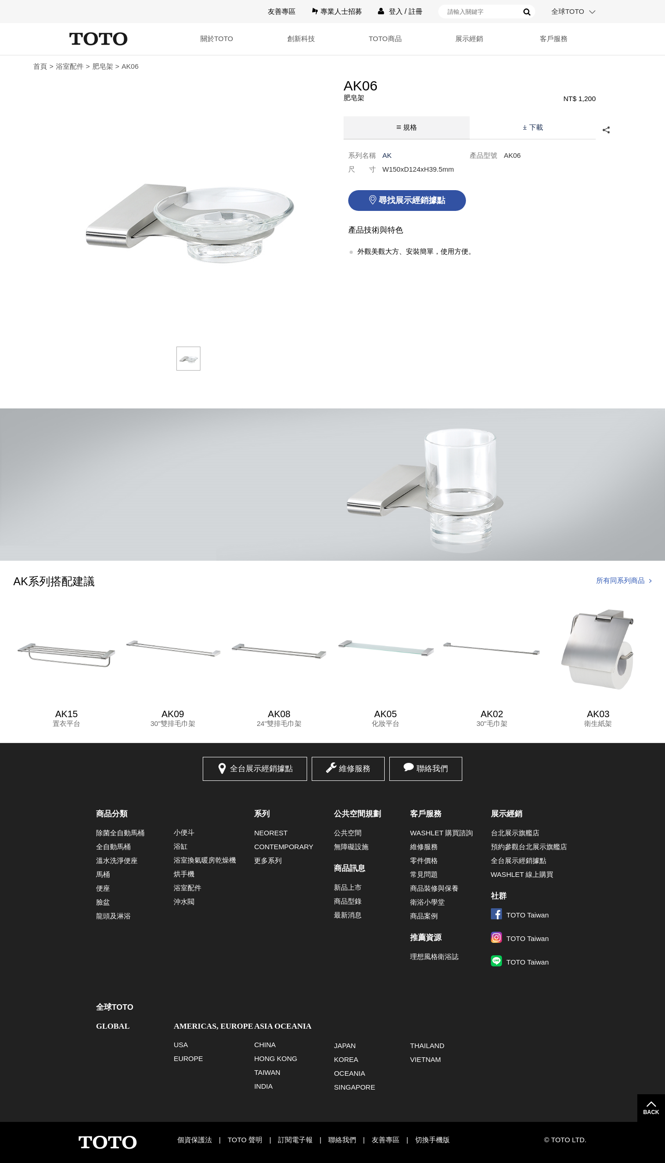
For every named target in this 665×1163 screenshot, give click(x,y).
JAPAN (345, 1045)
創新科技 (301, 38)
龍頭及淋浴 (113, 916)
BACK (651, 1112)
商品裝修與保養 (434, 888)
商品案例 (424, 916)
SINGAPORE (354, 1087)
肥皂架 (102, 66)
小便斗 (184, 832)
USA (181, 1045)
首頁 (40, 66)
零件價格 (424, 860)
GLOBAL (113, 1026)
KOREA (346, 1059)
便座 (103, 888)
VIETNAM (425, 1059)
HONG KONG (275, 1058)
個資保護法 (194, 1140)
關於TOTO (216, 38)
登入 (396, 11)
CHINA (265, 1045)
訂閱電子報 (295, 1140)
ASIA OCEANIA (282, 1026)
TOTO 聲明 (245, 1140)
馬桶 (103, 874)
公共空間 (348, 833)
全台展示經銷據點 (261, 768)
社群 (499, 896)
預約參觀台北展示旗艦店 (529, 847)
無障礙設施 (351, 847)
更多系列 (268, 860)
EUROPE (188, 1058)
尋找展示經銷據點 (412, 200)
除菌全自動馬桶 (120, 833)
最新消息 (348, 915)
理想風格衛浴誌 (434, 956)
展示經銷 (469, 38)
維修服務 (354, 768)
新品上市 (348, 887)
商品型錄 (348, 901)
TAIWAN (267, 1072)
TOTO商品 (385, 38)
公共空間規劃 (357, 813)
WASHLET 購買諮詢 (441, 833)
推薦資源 (425, 937)
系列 (262, 813)
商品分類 (111, 813)
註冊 (416, 11)
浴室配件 (70, 66)
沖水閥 (184, 901)
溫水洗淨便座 (117, 860)
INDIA (263, 1086)
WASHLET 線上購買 (522, 874)
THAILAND (427, 1045)
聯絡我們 (432, 768)
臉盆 (103, 902)
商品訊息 (349, 868)
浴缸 (180, 846)
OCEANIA (349, 1073)
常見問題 (424, 874)
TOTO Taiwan (520, 915)
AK (387, 155)
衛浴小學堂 (427, 902)
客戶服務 (554, 38)
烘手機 (184, 874)
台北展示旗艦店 (515, 833)
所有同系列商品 (620, 580)
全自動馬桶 (113, 847)
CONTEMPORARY (283, 847)
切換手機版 (432, 1140)
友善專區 (282, 11)
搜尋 (527, 12)
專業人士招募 (341, 11)
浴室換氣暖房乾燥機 (205, 860)
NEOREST (271, 833)
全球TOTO (567, 11)
